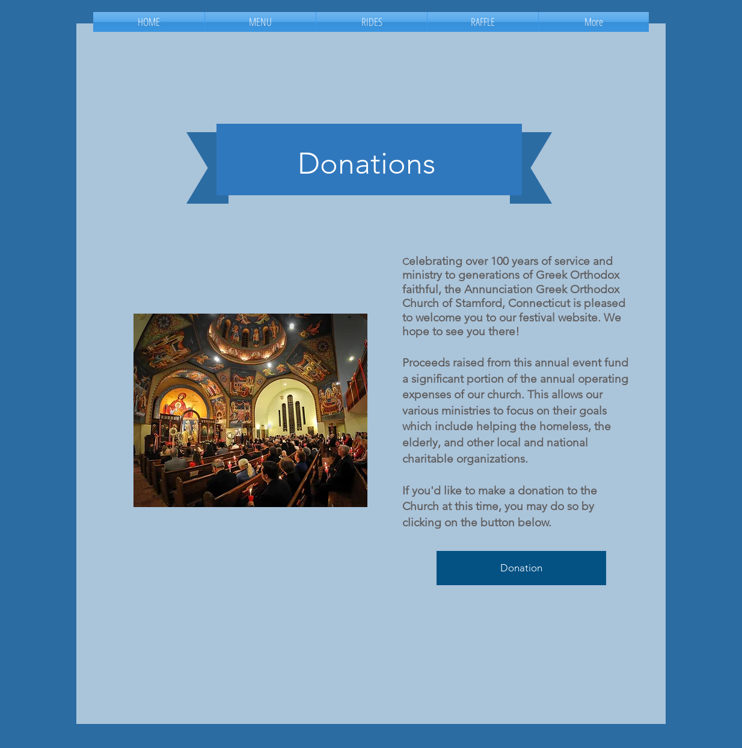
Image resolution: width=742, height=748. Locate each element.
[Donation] (521, 568)
